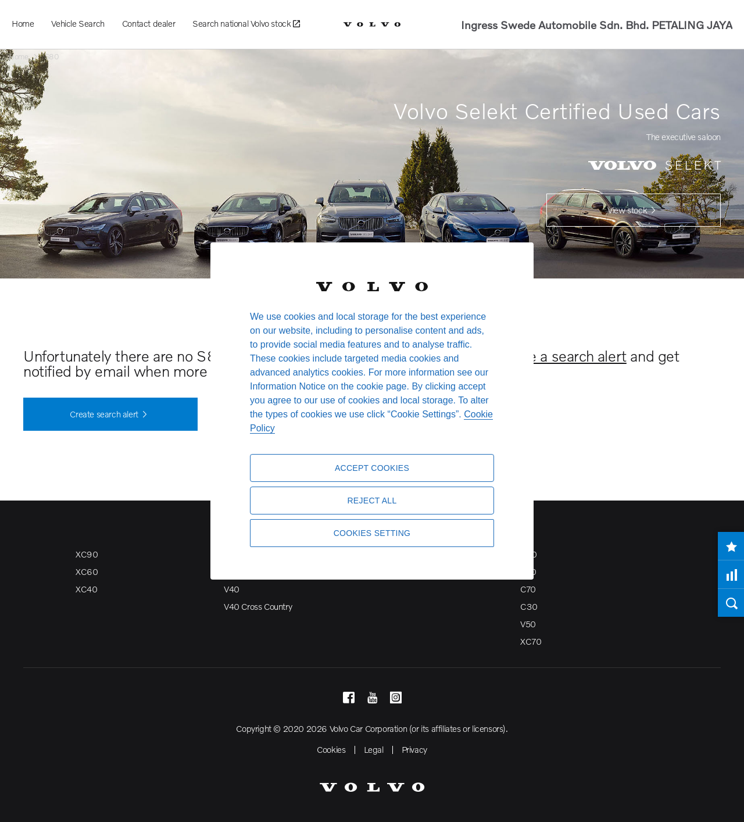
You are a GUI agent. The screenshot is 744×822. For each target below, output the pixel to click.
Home (23, 23)
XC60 (87, 571)
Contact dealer (148, 23)
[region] (372, 411)
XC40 (86, 589)
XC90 (87, 554)
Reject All (371, 500)
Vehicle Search (77, 23)
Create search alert (110, 414)
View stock (633, 210)
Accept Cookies (372, 468)
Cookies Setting (372, 533)
